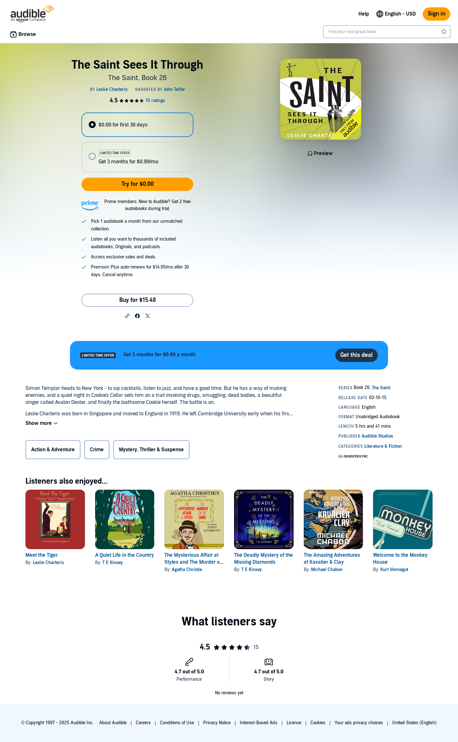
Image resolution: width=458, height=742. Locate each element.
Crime (97, 449)
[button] (127, 315)
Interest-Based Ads (258, 722)
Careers (143, 722)
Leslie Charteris (48, 562)
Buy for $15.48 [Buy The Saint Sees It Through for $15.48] (137, 300)
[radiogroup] (137, 142)
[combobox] (386, 31)
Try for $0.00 (137, 184)
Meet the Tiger (41, 555)
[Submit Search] (444, 31)
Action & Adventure (53, 449)
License (294, 722)
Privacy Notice (217, 722)
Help (363, 14)
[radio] (137, 124)
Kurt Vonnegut (394, 569)
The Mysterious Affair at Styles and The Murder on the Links (193, 562)
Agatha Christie (187, 569)
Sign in (436, 13)
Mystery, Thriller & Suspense (151, 449)
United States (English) (414, 722)
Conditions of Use (177, 722)
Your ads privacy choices (359, 722)
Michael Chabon (327, 569)
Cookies (317, 722)
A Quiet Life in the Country (124, 555)
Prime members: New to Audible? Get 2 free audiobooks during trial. (147, 205)
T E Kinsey (112, 562)
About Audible (113, 722)
